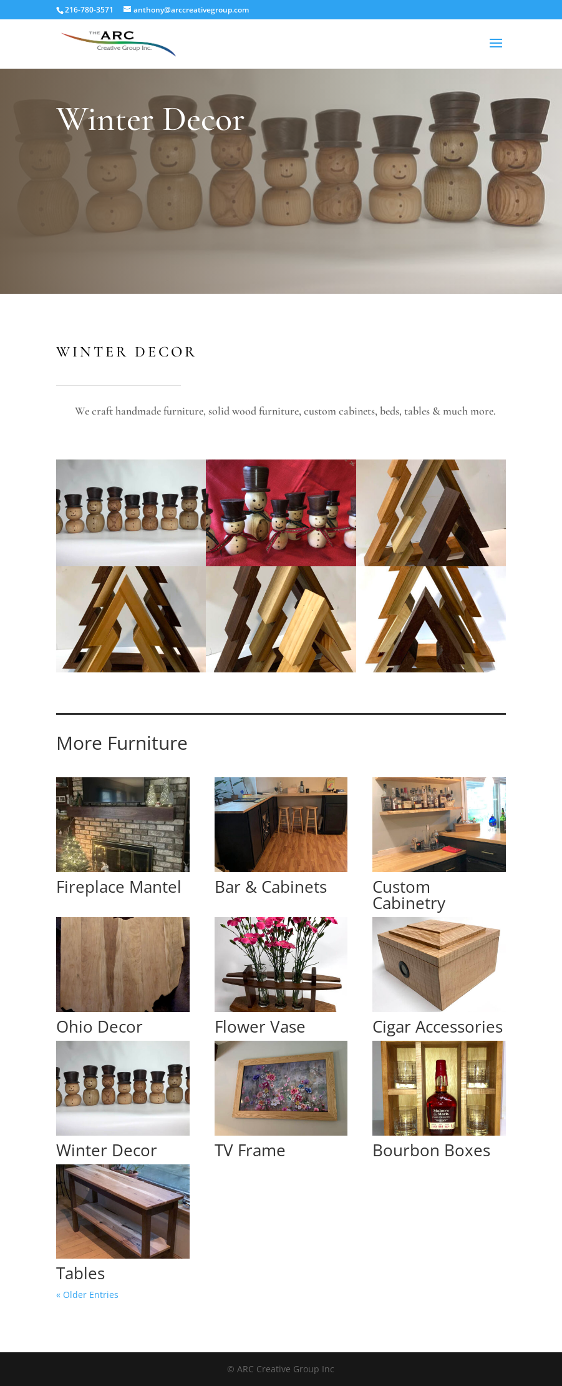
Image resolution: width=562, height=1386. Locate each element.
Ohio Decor (99, 1026)
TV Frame (250, 1150)
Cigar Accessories (437, 1026)
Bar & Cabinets (271, 886)
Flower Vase (260, 1026)
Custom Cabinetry (408, 894)
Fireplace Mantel (119, 886)
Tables (80, 1273)
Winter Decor (106, 1150)
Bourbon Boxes (431, 1150)
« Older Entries (87, 1294)
